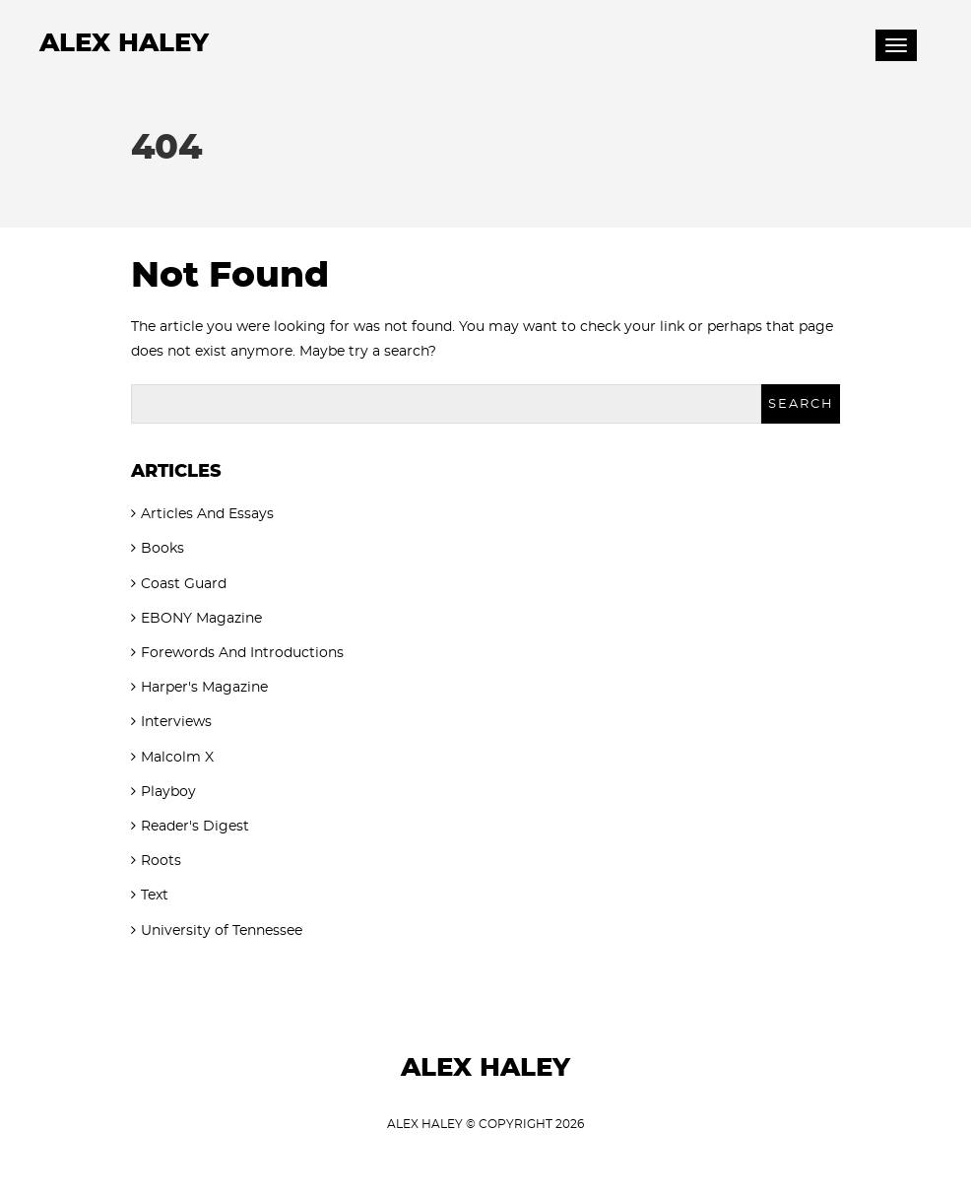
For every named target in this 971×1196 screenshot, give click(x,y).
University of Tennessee (221, 931)
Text (154, 895)
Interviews (176, 722)
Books (162, 549)
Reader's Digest (195, 826)
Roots (161, 861)
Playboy (168, 792)
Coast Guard (184, 584)
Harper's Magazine (204, 688)
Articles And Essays (207, 514)
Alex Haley (124, 43)
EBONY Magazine (201, 619)
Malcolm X (177, 757)
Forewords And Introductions (242, 653)
